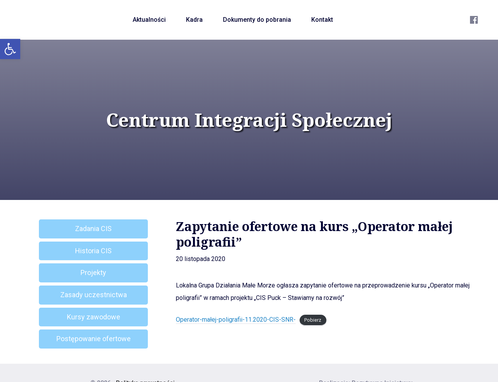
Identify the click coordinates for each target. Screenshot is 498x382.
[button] (10, 49)
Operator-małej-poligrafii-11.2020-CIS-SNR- (236, 319)
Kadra (194, 19)
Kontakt (322, 19)
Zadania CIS (93, 228)
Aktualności (149, 19)
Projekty (93, 272)
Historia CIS (93, 251)
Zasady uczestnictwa (93, 295)
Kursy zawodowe (93, 317)
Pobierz (312, 320)
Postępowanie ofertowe (93, 339)
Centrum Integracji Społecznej (249, 120)
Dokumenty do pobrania (257, 19)
